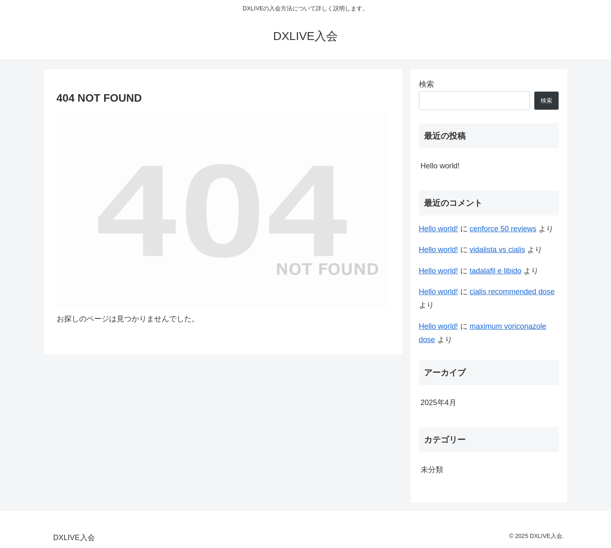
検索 (426, 84)
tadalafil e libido (495, 271)
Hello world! (440, 166)
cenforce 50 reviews (503, 229)
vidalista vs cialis (497, 249)
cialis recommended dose (512, 292)
